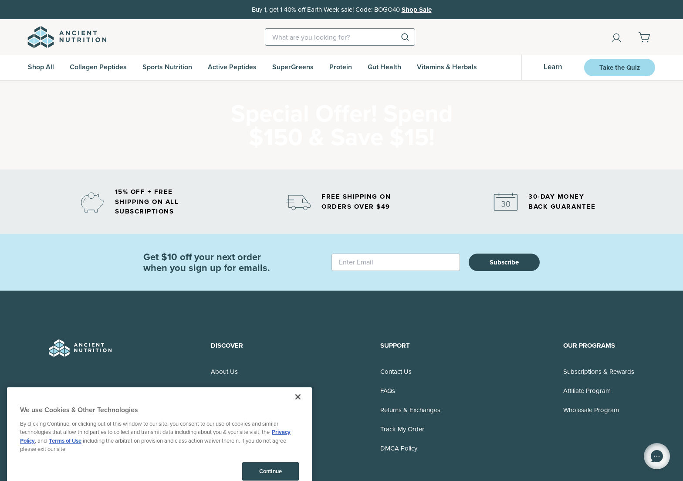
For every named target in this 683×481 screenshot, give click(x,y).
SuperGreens (293, 67)
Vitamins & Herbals (447, 67)
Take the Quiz (619, 67)
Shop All (41, 67)
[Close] (298, 461)
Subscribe (504, 262)
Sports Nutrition (167, 67)
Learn (553, 66)
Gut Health (384, 67)
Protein (340, 67)
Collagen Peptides (98, 67)
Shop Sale (417, 9)
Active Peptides (232, 67)
